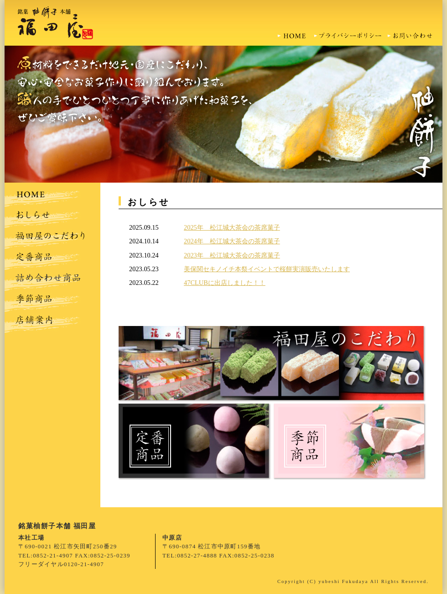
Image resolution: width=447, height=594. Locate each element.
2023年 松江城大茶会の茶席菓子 (232, 255)
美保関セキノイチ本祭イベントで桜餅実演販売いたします (267, 269)
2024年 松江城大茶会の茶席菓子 (232, 241)
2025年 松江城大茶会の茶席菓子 (232, 227)
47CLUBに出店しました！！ (224, 282)
